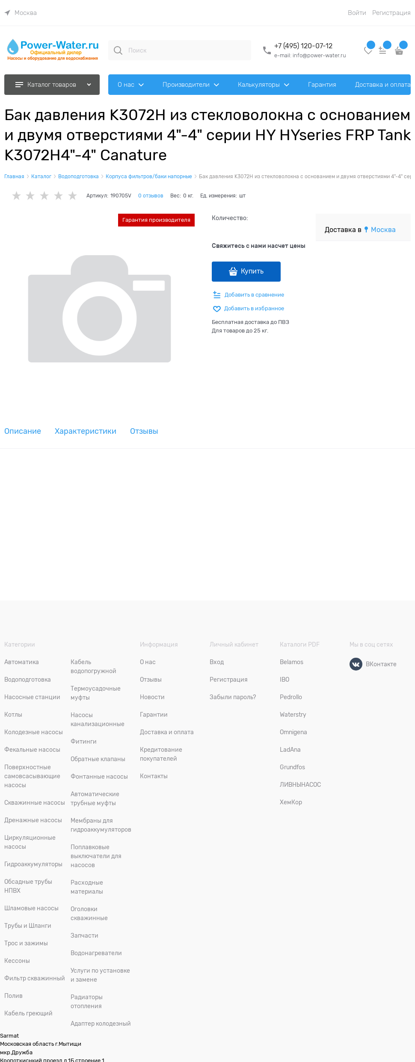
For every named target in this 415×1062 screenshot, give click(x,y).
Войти (357, 12)
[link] (20, 13)
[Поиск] (118, 50)
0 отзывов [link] (150, 196)
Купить (252, 271)
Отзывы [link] (144, 431)
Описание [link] (22, 431)
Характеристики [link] (85, 431)
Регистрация (391, 12)
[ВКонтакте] (356, 664)
